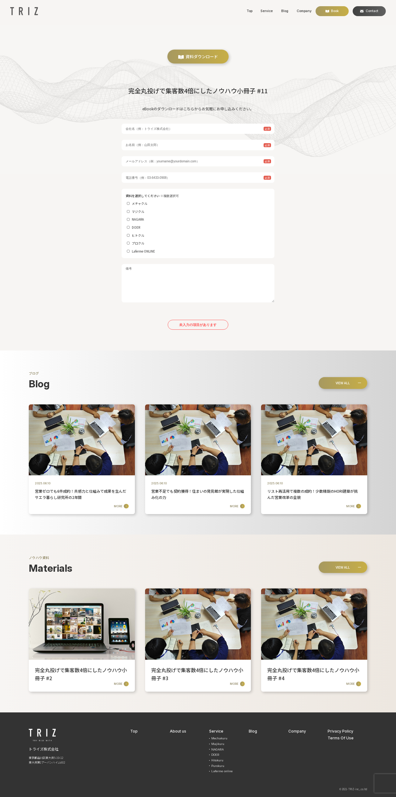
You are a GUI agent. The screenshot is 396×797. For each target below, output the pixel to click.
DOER (215, 754)
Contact (369, 11)
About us (178, 731)
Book (332, 11)
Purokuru (217, 766)
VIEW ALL (343, 383)
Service (266, 11)
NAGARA (217, 749)
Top (249, 11)
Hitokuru (217, 760)
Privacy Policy (340, 731)
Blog (284, 11)
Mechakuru (219, 738)
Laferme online (222, 771)
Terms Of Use (341, 738)
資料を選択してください (198, 223)
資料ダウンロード (198, 56)
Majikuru (217, 744)
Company (304, 11)
